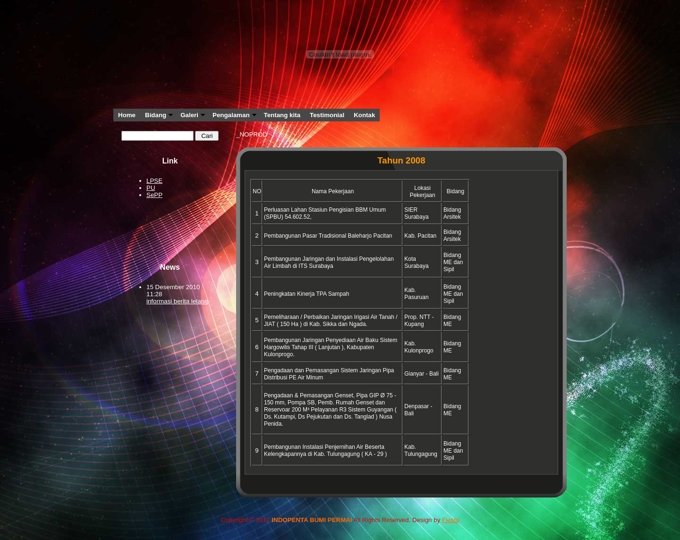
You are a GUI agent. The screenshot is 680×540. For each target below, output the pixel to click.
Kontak (364, 115)
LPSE (154, 180)
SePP (154, 194)
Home (127, 115)
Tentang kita (282, 115)
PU (150, 187)
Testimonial (327, 115)
